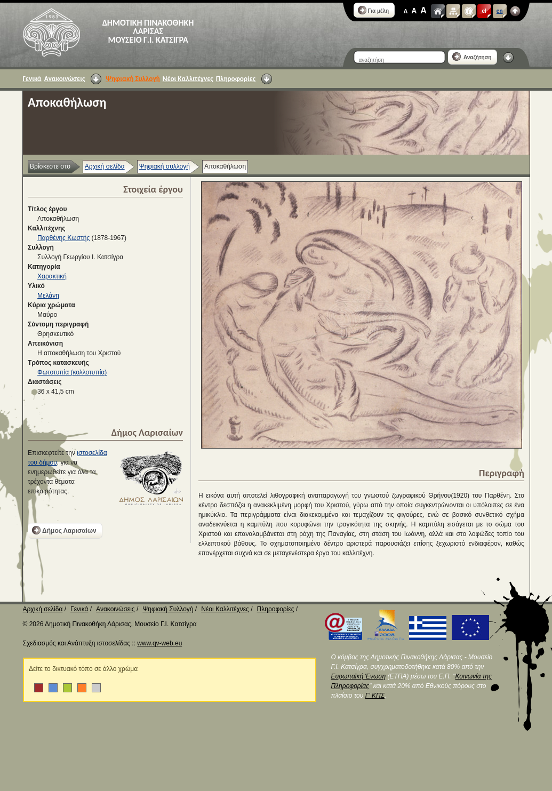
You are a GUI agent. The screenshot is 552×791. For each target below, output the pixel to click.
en (500, 11)
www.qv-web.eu (159, 643)
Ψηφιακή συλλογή (164, 166)
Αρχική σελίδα (105, 166)
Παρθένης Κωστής (63, 238)
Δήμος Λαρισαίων (64, 530)
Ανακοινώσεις (64, 78)
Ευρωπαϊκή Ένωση (358, 676)
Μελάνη (48, 295)
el (484, 11)
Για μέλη (373, 10)
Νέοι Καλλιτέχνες (188, 78)
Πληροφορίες (235, 78)
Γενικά (32, 78)
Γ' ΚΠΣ (375, 695)
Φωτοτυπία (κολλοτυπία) (72, 372)
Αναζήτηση (472, 56)
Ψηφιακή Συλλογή (132, 78)
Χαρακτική (52, 276)
